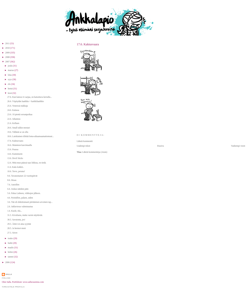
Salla (9, 274)
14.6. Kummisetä (14, 154)
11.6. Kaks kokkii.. (15, 167)
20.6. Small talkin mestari (18, 128)
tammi (11, 257)
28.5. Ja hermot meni (16, 228)
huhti (10, 243)
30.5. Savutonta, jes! (16, 219)
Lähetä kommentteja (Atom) (94, 152)
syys (10, 79)
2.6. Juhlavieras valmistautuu (20, 206)
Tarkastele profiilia (13, 287)
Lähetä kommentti (85, 141)
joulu (10, 66)
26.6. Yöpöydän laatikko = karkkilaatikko (25, 101)
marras (11, 70)
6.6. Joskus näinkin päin (17, 189)
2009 (7, 52)
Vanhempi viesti (238, 146)
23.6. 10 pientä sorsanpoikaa (19, 114)
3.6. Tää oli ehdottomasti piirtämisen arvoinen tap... (30, 202)
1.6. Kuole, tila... (14, 211)
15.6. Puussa (12, 149)
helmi (10, 252)
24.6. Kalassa (13, 110)
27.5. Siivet (12, 233)
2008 (7, 57)
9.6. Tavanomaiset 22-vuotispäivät (22, 176)
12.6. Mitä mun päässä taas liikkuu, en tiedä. (26, 163)
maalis (11, 247)
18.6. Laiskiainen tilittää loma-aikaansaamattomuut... (30, 136)
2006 (7, 262)
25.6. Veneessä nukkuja (17, 106)
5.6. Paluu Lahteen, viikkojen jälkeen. (23, 193)
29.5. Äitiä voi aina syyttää (19, 224)
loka (10, 75)
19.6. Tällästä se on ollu (17, 132)
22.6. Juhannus (13, 119)
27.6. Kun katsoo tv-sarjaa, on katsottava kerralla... (29, 97)
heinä (10, 88)
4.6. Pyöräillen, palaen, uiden (20, 198)
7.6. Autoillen (13, 184)
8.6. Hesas (11, 180)
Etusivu (160, 146)
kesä (10, 93)
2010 (7, 48)
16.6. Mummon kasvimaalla (19, 145)
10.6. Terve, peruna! (16, 171)
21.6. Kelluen (13, 123)
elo (9, 84)
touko (10, 238)
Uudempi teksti (83, 146)
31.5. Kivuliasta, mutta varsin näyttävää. (25, 215)
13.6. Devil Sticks (15, 158)
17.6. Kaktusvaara (88, 44)
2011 (7, 43)
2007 (7, 61)
